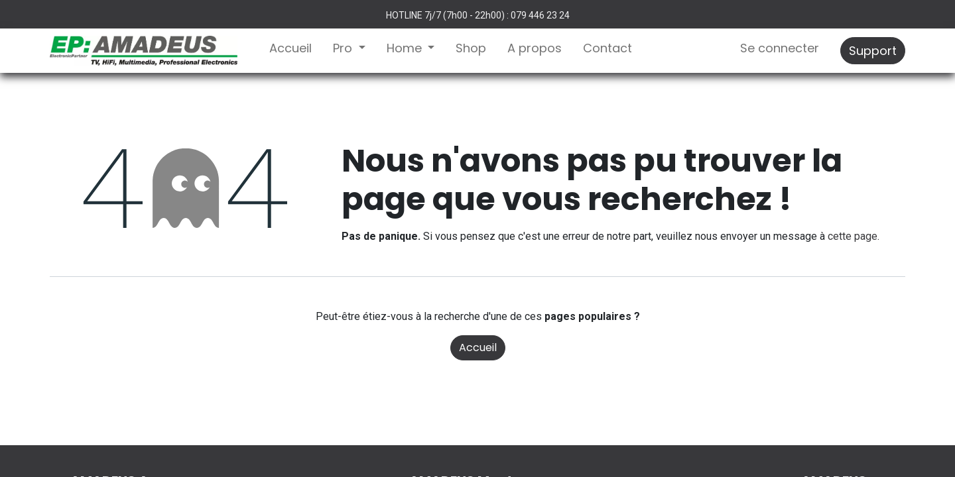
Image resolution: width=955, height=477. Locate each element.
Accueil (478, 347)
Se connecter (779, 48)
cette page (852, 236)
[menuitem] (290, 50)
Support (873, 50)
